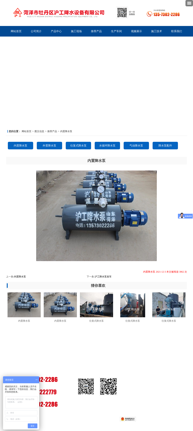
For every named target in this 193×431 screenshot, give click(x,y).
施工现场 (76, 31)
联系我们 (178, 2)
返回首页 (170, 2)
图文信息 (39, 131)
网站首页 (16, 31)
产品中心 (56, 31)
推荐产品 (96, 31)
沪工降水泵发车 (103, 276)
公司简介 (36, 31)
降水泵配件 (165, 145)
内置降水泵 (66, 131)
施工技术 (156, 31)
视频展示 (136, 31)
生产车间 (116, 31)
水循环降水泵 (107, 145)
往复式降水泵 (78, 145)
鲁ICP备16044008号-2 (78, 419)
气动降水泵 (136, 145)
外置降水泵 (49, 145)
